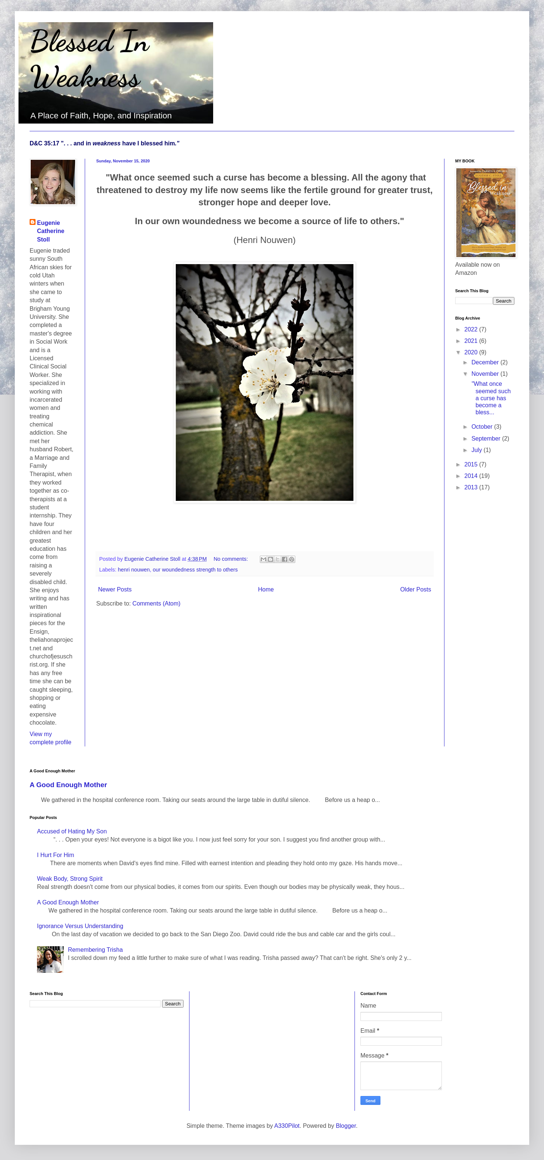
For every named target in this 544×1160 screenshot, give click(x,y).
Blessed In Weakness (89, 58)
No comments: (231, 559)
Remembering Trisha (95, 950)
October (482, 427)
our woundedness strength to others (195, 570)
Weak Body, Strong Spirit (70, 879)
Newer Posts (115, 589)
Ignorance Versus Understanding (80, 926)
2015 (471, 464)
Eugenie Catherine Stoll (50, 231)
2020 (471, 352)
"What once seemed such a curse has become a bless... (490, 398)
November (485, 374)
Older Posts (415, 589)
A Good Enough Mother (68, 785)
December (485, 362)
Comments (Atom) (156, 603)
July (477, 450)
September (486, 438)
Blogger (346, 1126)
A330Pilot (287, 1126)
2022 (471, 329)
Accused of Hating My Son (72, 831)
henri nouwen (134, 570)
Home (266, 589)
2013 (471, 487)
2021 (471, 341)
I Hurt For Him (55, 855)
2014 (471, 476)
